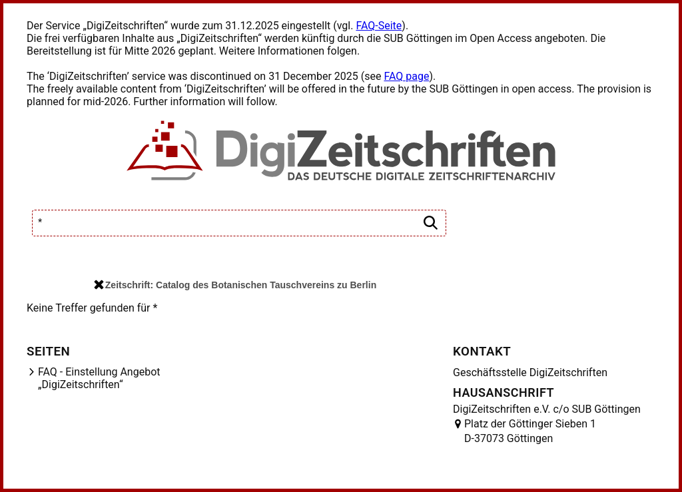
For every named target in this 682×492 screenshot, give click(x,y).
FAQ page (406, 76)
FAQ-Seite (379, 25)
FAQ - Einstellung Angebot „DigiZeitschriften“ (99, 378)
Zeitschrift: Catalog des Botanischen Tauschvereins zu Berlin (235, 285)
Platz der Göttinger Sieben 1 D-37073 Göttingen (530, 431)
